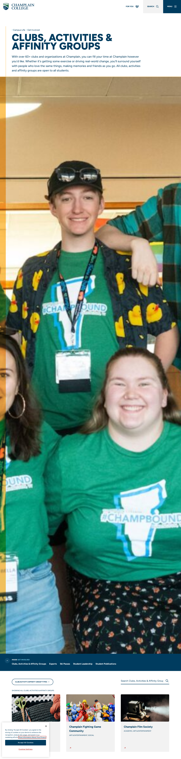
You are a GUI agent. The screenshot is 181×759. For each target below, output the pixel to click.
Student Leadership (82, 664)
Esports (53, 664)
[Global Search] (153, 6)
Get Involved (33, 30)
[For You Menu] (132, 6)
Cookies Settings (26, 749)
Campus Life (19, 30)
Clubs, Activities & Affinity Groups (29, 664)
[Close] (46, 726)
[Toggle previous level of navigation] (7, 661)
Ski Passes (65, 664)
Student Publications (106, 664)
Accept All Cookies (25, 743)
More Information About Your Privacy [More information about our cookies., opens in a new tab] (32, 737)
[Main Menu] (172, 6)
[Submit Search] (166, 681)
